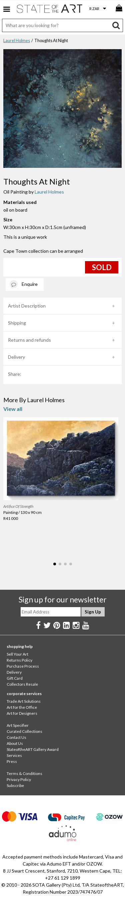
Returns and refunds (29, 340)
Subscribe (15, 785)
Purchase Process (23, 666)
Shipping (17, 323)
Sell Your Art (17, 654)
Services (14, 755)
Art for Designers (22, 713)
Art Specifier (18, 725)
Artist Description (27, 306)
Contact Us (16, 737)
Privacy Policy (19, 779)
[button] (54, 564)
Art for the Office (22, 707)
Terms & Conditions (24, 773)
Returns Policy (19, 660)
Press (12, 761)
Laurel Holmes (16, 40)
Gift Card (15, 678)
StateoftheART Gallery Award (33, 749)
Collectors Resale (22, 684)
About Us (15, 743)
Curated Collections (24, 731)
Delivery (16, 357)
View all (12, 409)
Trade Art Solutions (24, 701)
